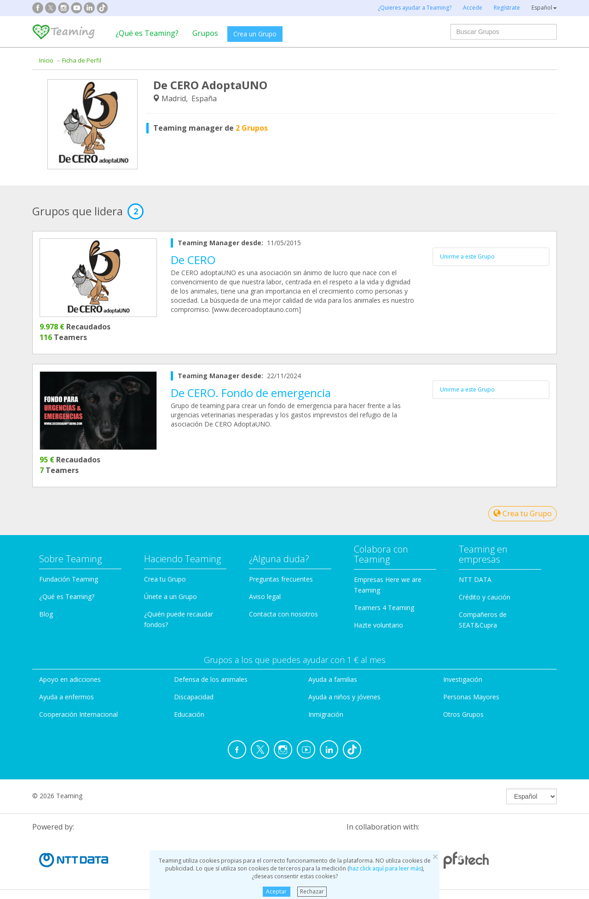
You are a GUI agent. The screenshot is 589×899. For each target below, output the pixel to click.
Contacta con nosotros (283, 614)
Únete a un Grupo (170, 596)
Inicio (46, 60)
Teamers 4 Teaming (384, 607)
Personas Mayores (471, 696)
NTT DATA (475, 579)
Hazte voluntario (378, 625)
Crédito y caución (484, 597)
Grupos (205, 33)
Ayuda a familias (332, 679)
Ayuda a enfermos (66, 696)
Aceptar (276, 891)
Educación (189, 714)
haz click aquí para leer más (385, 868)
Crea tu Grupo (522, 513)
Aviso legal (265, 596)
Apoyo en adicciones (70, 679)
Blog (46, 614)
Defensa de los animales (211, 679)
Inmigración (325, 714)
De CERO (193, 259)
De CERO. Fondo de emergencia (251, 392)
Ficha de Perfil (81, 60)
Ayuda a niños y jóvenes (344, 696)
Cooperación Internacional (78, 714)
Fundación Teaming (68, 579)
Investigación (462, 679)
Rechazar (312, 891)
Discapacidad (194, 696)
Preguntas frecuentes (281, 579)
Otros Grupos (463, 714)
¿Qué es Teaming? (147, 33)
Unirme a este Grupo (467, 256)
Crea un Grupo (255, 33)
